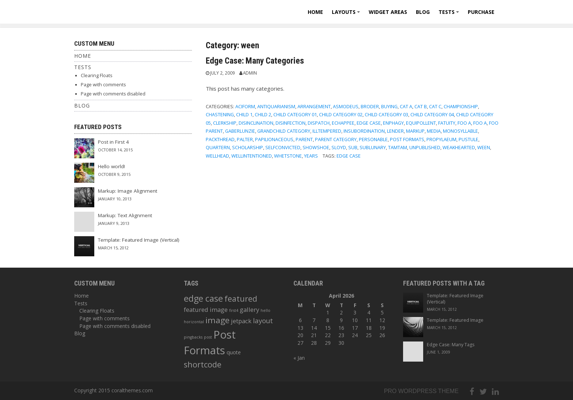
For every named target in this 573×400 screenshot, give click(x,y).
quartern (218, 147)
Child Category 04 (432, 114)
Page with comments (103, 85)
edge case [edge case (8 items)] (203, 298)
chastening (220, 114)
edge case (349, 155)
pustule (468, 139)
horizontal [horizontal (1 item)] (194, 321)
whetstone (288, 155)
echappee (343, 123)
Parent (304, 139)
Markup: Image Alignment (127, 191)
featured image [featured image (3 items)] (206, 309)
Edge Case (369, 123)
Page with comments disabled (113, 94)
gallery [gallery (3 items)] (249, 309)
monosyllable (460, 131)
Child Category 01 (295, 114)
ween (483, 147)
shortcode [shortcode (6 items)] (202, 364)
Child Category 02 (341, 114)
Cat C (435, 106)
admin (250, 73)
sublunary (373, 147)
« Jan (299, 357)
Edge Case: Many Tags (450, 344)
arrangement (314, 106)
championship (461, 106)
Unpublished (424, 147)
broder (370, 106)
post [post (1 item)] (208, 337)
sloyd (338, 147)
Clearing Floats (96, 75)
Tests (450, 14)
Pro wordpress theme (421, 391)
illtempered (326, 131)
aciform (245, 106)
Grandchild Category (283, 131)
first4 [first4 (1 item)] (233, 310)
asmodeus (345, 106)
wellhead (217, 155)
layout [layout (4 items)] (263, 320)
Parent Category (336, 139)
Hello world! (111, 166)
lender (395, 131)
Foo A (464, 123)
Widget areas (388, 11)
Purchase (481, 11)
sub (352, 147)
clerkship (224, 123)
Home (315, 11)
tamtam (397, 147)
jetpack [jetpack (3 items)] (241, 321)
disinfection (291, 123)
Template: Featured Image (455, 320)
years (311, 155)
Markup (415, 131)
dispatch (319, 123)
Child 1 (244, 114)
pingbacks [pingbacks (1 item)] (193, 337)
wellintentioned (251, 155)
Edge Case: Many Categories (255, 61)
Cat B (420, 106)
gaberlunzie (240, 131)
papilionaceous (274, 139)
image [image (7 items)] (217, 320)
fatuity (446, 123)
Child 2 (263, 114)
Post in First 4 (113, 142)
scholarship (247, 147)
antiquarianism (276, 106)
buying (389, 106)
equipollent (421, 123)
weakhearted (459, 147)
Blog (423, 11)
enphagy (393, 123)
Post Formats (407, 139)
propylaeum (441, 139)
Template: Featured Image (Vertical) (138, 240)
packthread (220, 139)
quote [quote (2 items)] (234, 352)
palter (245, 139)
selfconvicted (282, 147)
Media (434, 131)
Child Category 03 (386, 114)
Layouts (347, 14)
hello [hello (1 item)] (265, 310)
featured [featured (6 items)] (240, 298)
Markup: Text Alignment (125, 215)
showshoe (316, 147)
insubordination (364, 131)
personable (373, 139)
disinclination (256, 123)
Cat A (406, 106)
